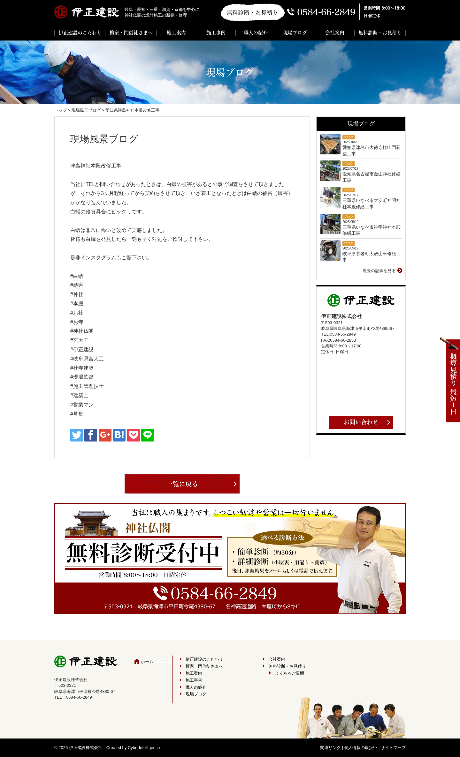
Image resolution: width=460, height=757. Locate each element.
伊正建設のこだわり (80, 32)
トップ (60, 110)
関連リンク (330, 747)
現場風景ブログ (86, 110)
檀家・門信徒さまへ (131, 32)
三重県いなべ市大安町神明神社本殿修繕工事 (371, 203)
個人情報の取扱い (360, 747)
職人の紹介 (256, 32)
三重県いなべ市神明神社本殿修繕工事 (371, 230)
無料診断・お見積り (380, 32)
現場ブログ (295, 32)
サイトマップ (393, 747)
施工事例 (216, 32)
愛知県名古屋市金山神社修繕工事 (371, 177)
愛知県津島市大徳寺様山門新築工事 (371, 150)
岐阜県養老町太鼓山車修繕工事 (371, 257)
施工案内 (176, 32)
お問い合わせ (361, 422)
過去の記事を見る (379, 270)
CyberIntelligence (144, 747)
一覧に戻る (182, 484)
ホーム (147, 661)
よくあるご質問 (289, 673)
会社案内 (334, 32)
